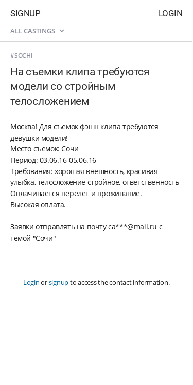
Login (171, 13)
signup (59, 282)
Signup (25, 13)
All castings (37, 30)
